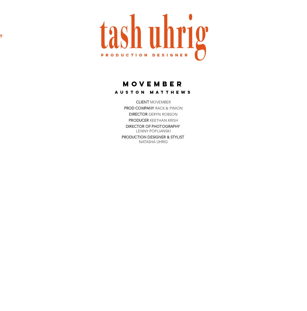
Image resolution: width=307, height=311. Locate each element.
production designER (145, 55)
